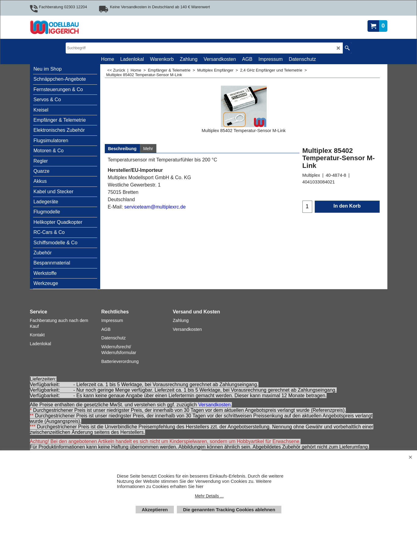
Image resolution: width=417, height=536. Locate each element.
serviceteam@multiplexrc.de (155, 206)
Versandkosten (214, 404)
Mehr (148, 148)
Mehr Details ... (209, 495)
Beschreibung (122, 148)
